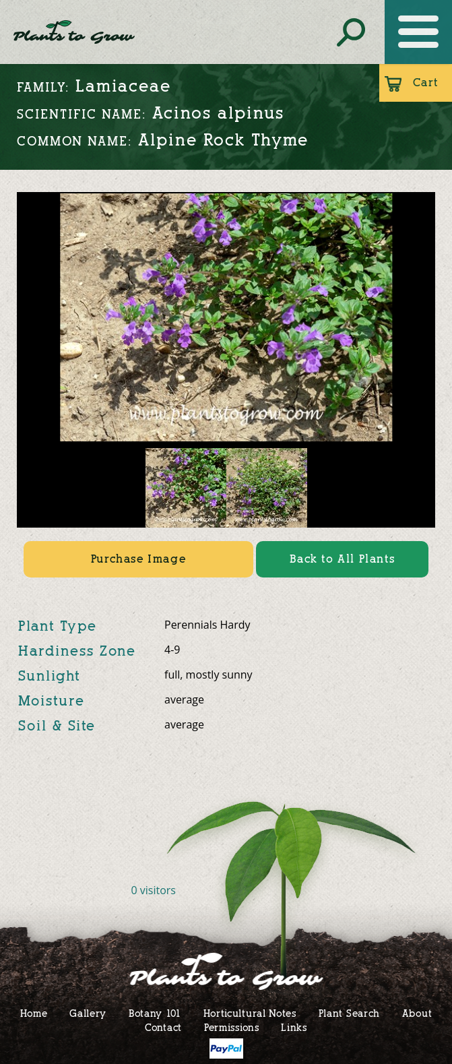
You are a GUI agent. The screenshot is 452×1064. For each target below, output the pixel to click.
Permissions (231, 1027)
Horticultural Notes (249, 1013)
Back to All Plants (342, 559)
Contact (163, 1027)
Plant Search (349, 1013)
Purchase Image (138, 559)
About (417, 1013)
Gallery (87, 1013)
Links (294, 1027)
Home (34, 1013)
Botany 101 (155, 1013)
